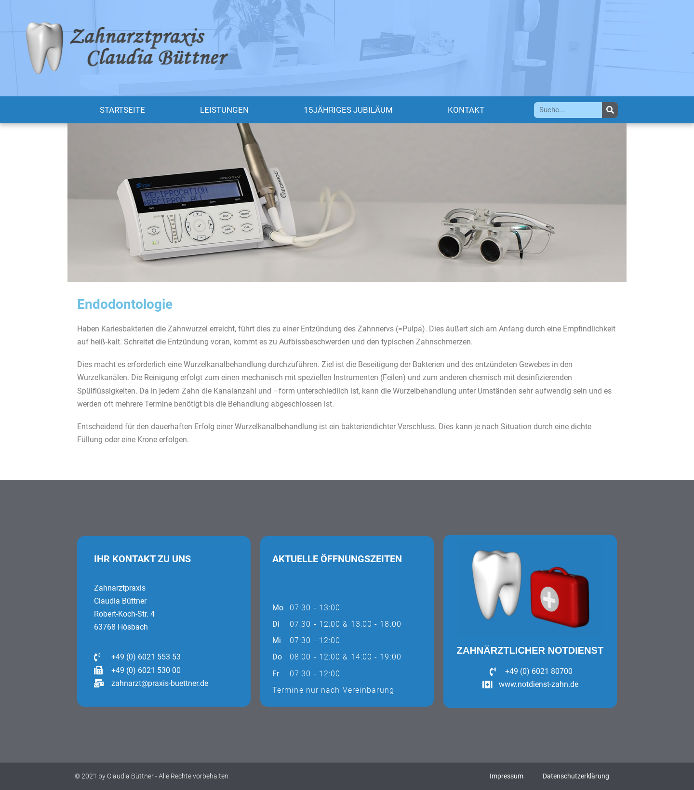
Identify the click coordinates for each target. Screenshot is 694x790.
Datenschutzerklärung (576, 776)
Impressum (506, 776)
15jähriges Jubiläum (348, 110)
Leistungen (224, 110)
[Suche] (610, 110)
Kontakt (466, 110)
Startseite (122, 110)
